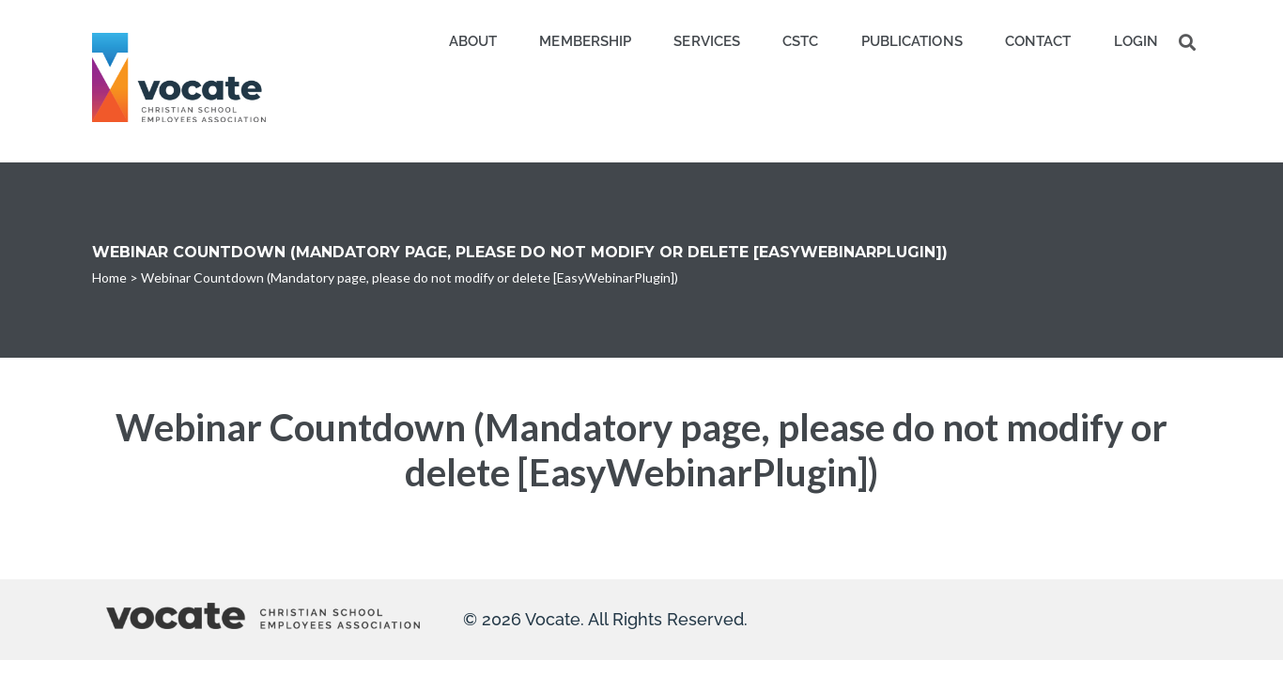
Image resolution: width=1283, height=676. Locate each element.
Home (109, 277)
